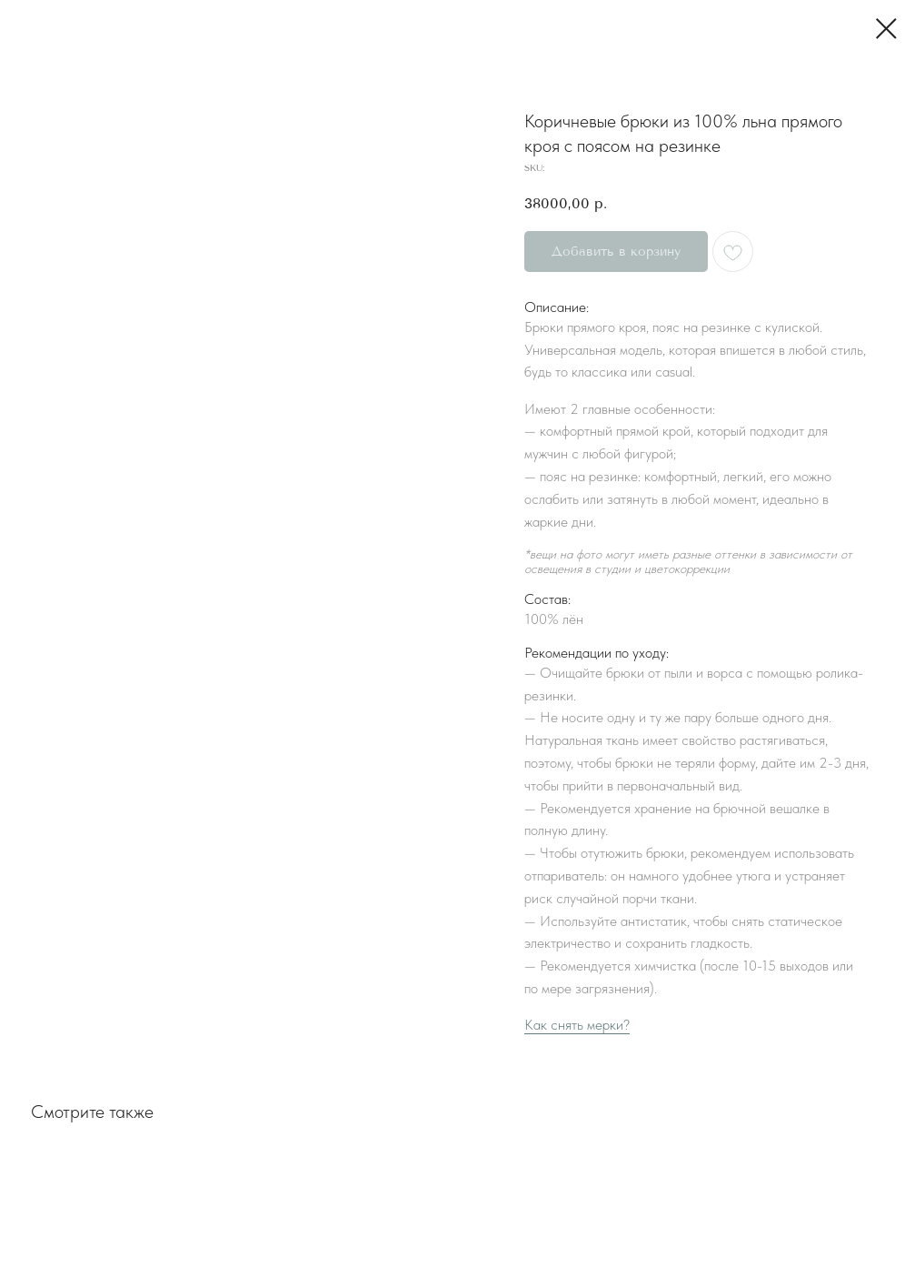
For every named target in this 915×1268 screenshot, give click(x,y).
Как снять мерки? (577, 1024)
